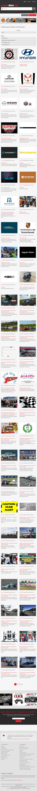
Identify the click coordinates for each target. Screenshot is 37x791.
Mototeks (21, 163)
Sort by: (18, 30)
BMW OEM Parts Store (24, 138)
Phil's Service (4, 64)
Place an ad (32, 15)
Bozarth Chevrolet (23, 113)
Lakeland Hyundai (23, 64)
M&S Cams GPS (23, 212)
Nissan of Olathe (4, 113)
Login (29, 1)
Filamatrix (22, 187)
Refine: (2, 36)
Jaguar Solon (22, 262)
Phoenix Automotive (24, 89)
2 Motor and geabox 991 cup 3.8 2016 (27, 287)
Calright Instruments (5, 238)
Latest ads (25, 15)
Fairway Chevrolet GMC (6, 138)
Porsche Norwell (23, 238)
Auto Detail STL (4, 163)
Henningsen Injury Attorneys (7, 212)
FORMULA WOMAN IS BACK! (25, 388)
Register (34, 1)
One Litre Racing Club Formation (8, 388)
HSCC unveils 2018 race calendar (8, 491)
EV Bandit (3, 287)
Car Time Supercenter (5, 187)
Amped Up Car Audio (5, 262)
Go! (34, 8)
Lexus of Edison (4, 89)
